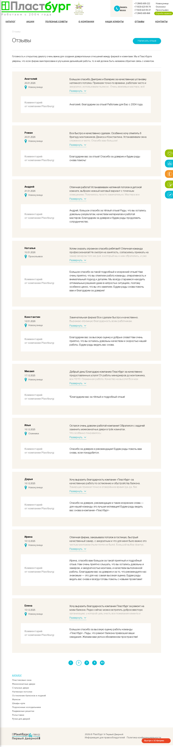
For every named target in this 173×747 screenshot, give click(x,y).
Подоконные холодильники (26, 709)
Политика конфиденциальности (144, 739)
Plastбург (98, 736)
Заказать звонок (123, 9)
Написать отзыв (147, 42)
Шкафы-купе (18, 705)
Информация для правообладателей (105, 739)
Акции (30, 23)
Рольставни (18, 717)
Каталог (10, 23)
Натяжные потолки (22, 693)
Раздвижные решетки (23, 713)
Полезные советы (56, 23)
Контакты (161, 23)
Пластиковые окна (21, 682)
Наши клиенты (114, 23)
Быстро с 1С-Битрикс (154, 742)
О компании (86, 23)
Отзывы (139, 23)
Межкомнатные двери (23, 686)
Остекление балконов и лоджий (29, 697)
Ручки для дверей (21, 720)
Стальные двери (20, 689)
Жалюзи (16, 701)
